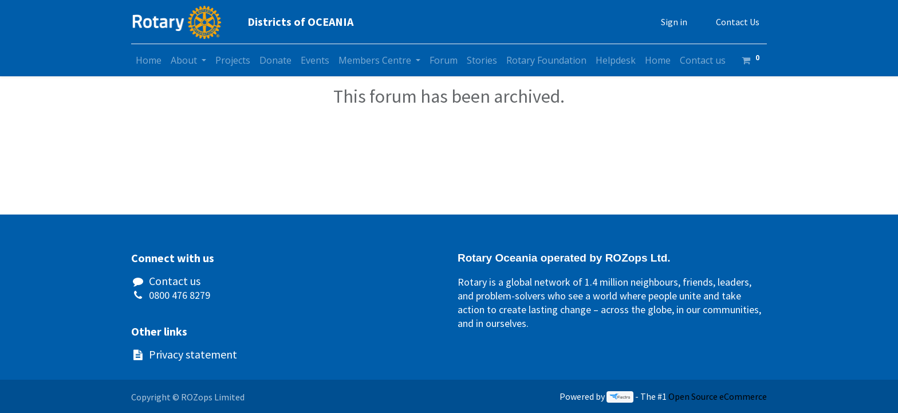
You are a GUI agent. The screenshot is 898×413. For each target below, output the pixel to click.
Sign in (674, 22)
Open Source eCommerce (717, 396)
